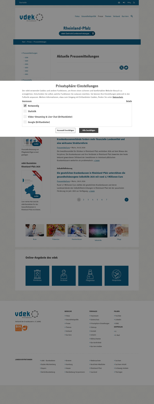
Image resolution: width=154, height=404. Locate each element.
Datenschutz (118, 97)
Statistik (32, 111)
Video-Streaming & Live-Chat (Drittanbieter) (50, 117)
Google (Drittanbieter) (39, 122)
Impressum (27, 101)
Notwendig (33, 106)
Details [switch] (129, 101)
